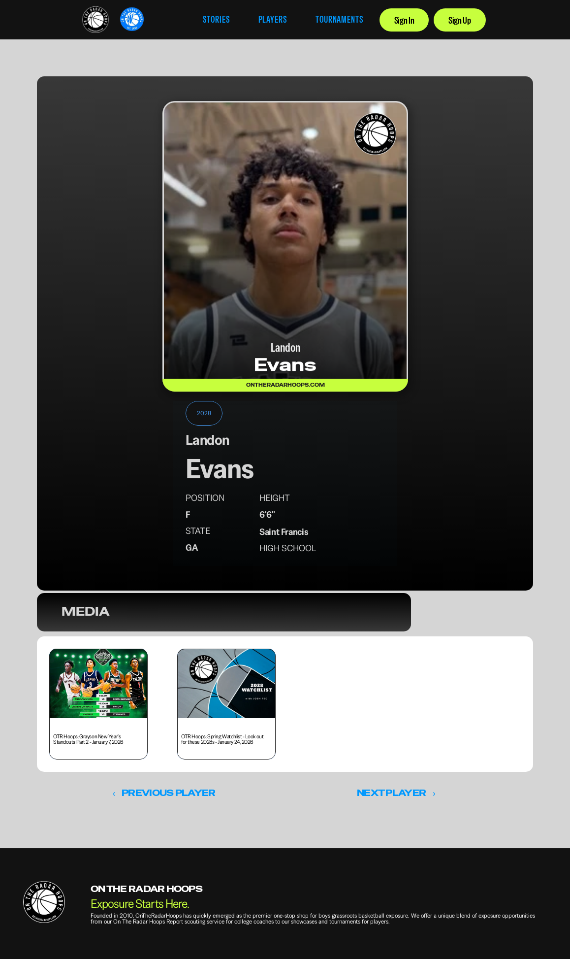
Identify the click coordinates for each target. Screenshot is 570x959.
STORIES (216, 19)
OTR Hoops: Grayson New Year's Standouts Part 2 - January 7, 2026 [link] (89, 738)
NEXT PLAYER (391, 792)
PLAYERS (272, 19)
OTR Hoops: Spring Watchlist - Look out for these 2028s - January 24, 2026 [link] (222, 738)
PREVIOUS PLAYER (169, 792)
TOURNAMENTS (339, 19)
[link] (95, 19)
